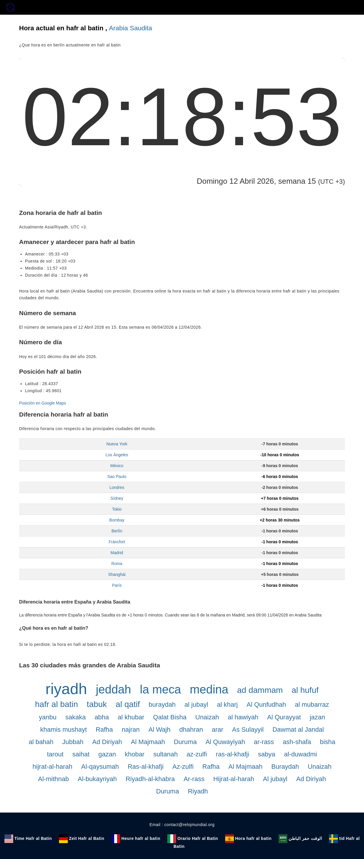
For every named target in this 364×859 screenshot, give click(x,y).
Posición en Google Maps (42, 403)
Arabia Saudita (130, 28)
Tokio (117, 509)
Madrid (117, 552)
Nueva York (116, 444)
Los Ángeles (116, 454)
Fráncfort (117, 541)
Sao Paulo (117, 476)
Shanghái (116, 574)
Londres (116, 487)
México (116, 465)
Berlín (117, 531)
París (117, 585)
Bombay (116, 520)
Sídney (116, 498)
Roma (116, 563)
